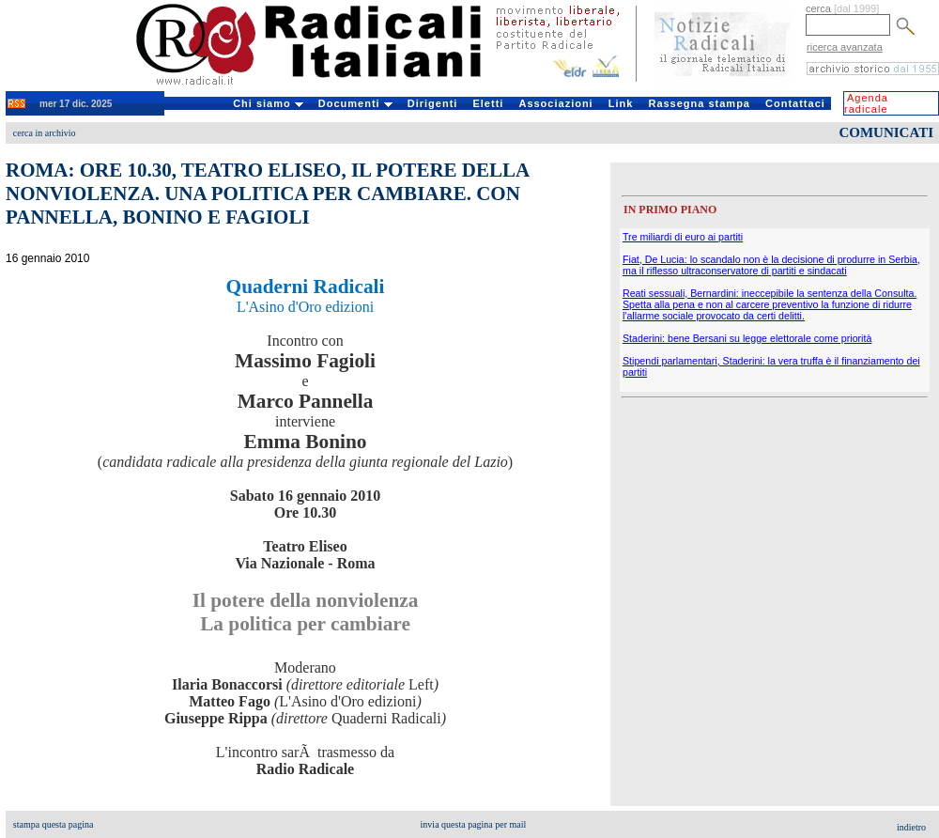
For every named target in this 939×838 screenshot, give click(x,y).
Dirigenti (433, 103)
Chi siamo (268, 103)
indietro (911, 827)
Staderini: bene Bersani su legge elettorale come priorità (747, 338)
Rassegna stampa (699, 103)
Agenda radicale (866, 103)
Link (621, 103)
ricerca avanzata (845, 47)
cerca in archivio (44, 133)
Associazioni (555, 103)
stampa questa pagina (53, 824)
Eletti (487, 103)
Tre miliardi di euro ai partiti (683, 236)
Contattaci (795, 103)
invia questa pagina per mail (474, 824)
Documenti (355, 103)
